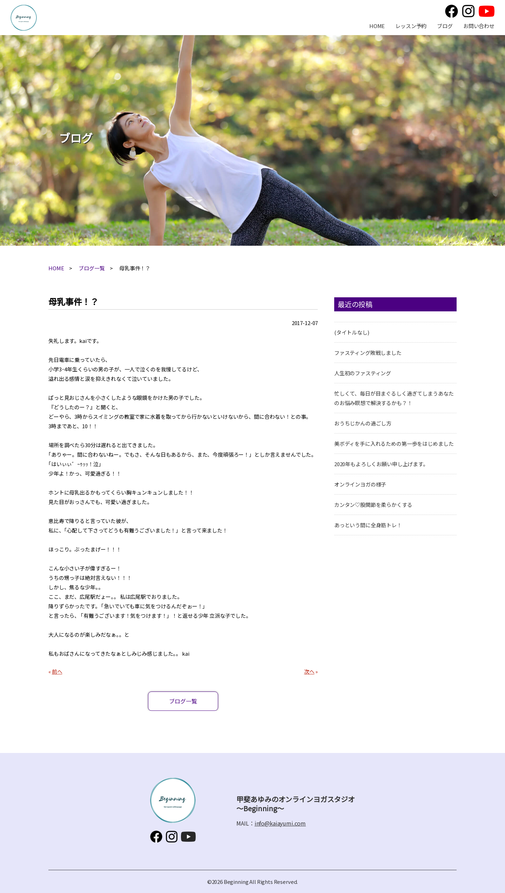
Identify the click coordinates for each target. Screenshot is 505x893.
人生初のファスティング (362, 373)
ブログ (445, 25)
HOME (377, 25)
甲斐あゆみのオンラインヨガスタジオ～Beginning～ (24, 18)
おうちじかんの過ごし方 (362, 423)
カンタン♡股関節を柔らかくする (373, 504)
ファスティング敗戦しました (368, 352)
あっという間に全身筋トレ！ (368, 525)
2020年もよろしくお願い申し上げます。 (381, 464)
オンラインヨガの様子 (360, 484)
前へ (57, 671)
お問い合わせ (478, 25)
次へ (309, 671)
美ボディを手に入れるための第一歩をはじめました (394, 443)
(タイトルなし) (351, 332)
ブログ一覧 (92, 268)
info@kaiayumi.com (280, 823)
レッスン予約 (410, 25)
